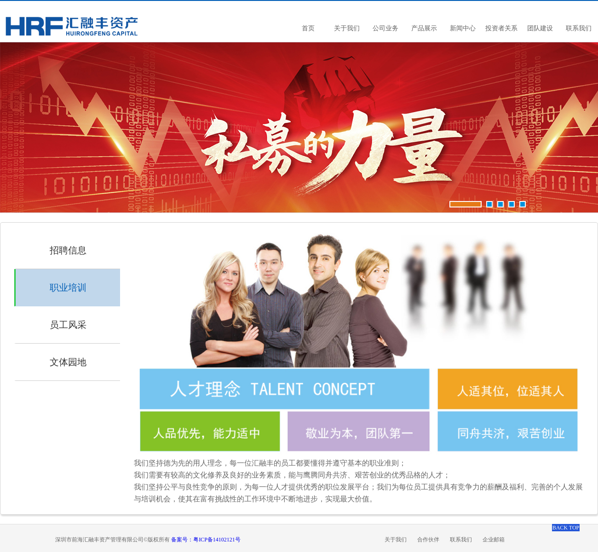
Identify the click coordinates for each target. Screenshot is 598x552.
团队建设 (540, 28)
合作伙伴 (428, 539)
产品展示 (424, 28)
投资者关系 (501, 28)
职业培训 (68, 287)
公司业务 (385, 28)
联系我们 (579, 28)
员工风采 (68, 325)
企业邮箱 (494, 539)
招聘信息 (68, 250)
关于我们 (347, 28)
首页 (308, 28)
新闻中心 (463, 28)
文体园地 (68, 362)
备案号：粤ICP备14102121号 (206, 539)
